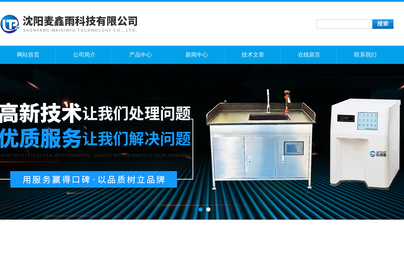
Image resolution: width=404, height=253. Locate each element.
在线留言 (309, 55)
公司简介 (84, 55)
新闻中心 (196, 55)
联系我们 (365, 55)
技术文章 (253, 55)
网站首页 (28, 55)
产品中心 (140, 55)
